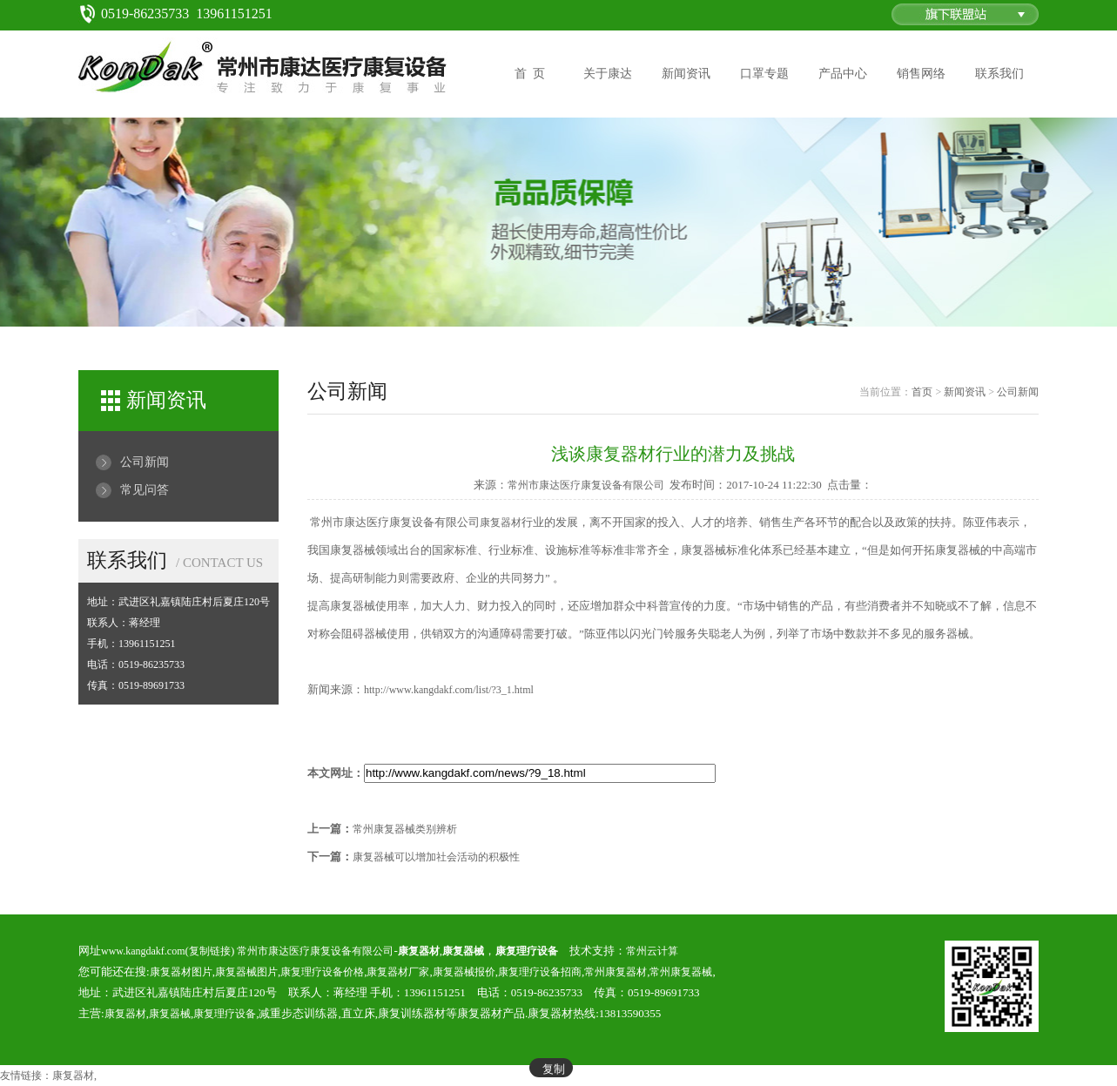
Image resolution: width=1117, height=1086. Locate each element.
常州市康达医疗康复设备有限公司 (586, 485)
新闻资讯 (686, 73)
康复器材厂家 (398, 972)
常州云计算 (652, 951)
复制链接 (210, 951)
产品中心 (842, 73)
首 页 (530, 73)
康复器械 (170, 1014)
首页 (922, 392)
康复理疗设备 (224, 1014)
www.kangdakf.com (143, 951)
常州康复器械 (680, 972)
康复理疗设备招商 (540, 972)
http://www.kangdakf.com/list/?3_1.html (449, 690)
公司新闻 (144, 462)
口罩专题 (764, 73)
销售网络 (921, 73)
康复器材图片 (181, 972)
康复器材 (500, 522)
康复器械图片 (246, 972)
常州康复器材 (615, 972)
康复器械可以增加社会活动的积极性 (436, 857)
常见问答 (144, 489)
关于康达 (607, 73)
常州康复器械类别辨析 (405, 829)
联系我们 (999, 73)
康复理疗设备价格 (322, 972)
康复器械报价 (464, 972)
